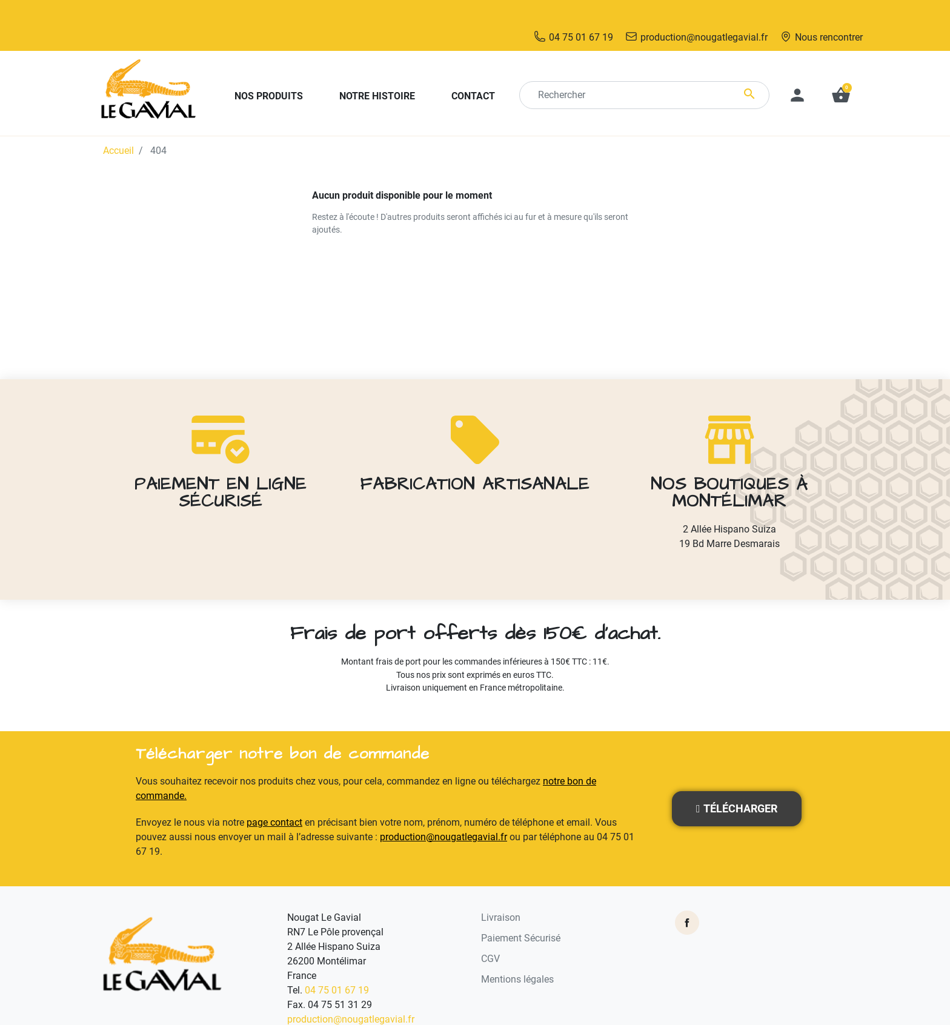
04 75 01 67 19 (337, 964)
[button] (841, 69)
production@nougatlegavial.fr (443, 811)
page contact (274, 796)
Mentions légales (517, 953)
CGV (490, 932)
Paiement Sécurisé (520, 912)
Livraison (500, 891)
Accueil (118, 124)
